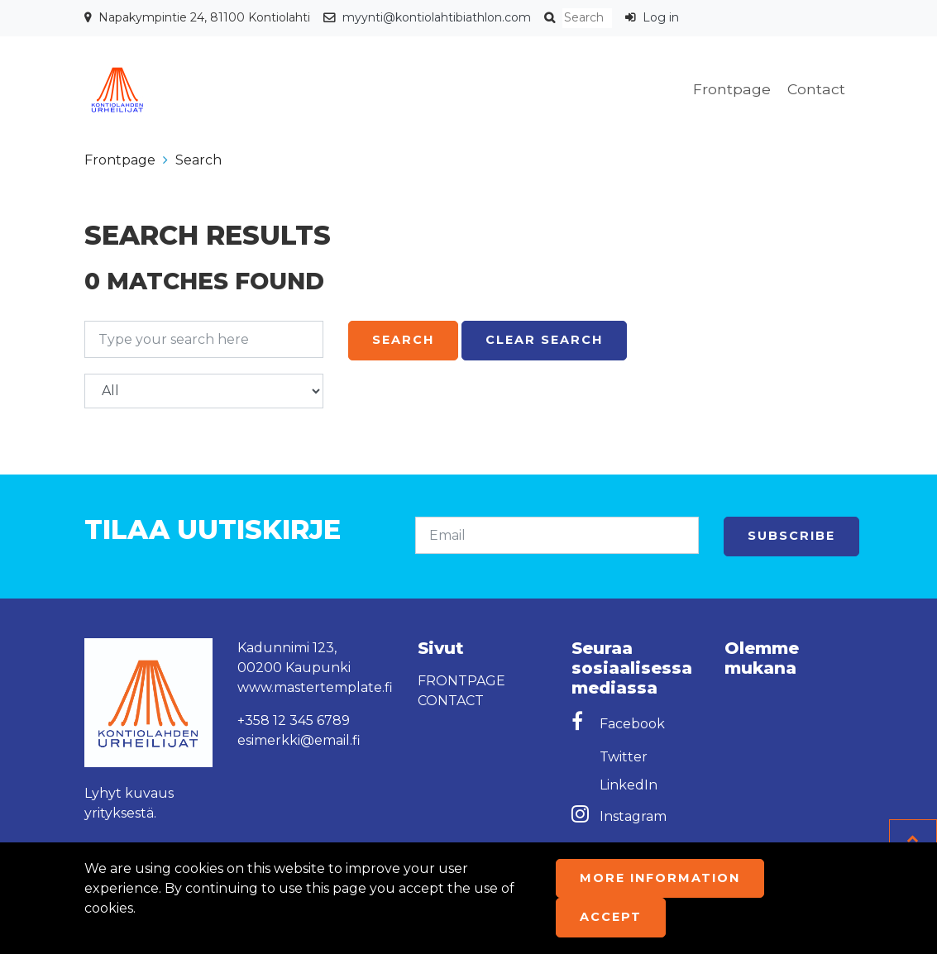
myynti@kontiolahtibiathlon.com (436, 17)
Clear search (544, 339)
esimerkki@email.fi (299, 740)
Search (198, 160)
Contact (816, 89)
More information (660, 878)
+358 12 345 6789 (293, 720)
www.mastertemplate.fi (315, 687)
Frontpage (732, 89)
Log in (661, 17)
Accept (611, 916)
